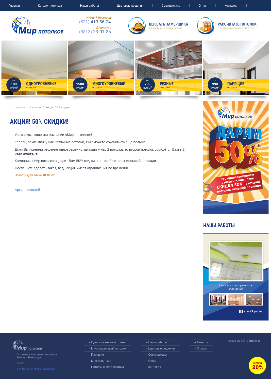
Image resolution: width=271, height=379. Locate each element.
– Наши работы (156, 342)
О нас (202, 5)
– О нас (151, 361)
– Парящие (96, 354)
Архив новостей (27, 190)
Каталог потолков (50, 5)
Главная (14, 5)
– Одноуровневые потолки (107, 342)
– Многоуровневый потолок (107, 348)
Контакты (231, 5)
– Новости (201, 342)
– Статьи (201, 348)
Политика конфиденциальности (37, 368)
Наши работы (89, 5)
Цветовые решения (130, 5)
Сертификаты (171, 5)
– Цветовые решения (160, 348)
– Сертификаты (156, 354)
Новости (35, 107)
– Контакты (153, 367)
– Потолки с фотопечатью (106, 367)
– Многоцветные (100, 361)
